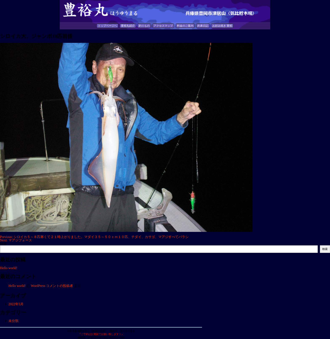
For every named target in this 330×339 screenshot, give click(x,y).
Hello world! (8, 268)
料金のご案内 (185, 25)
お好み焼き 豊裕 (222, 25)
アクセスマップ (163, 25)
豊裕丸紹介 (128, 25)
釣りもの (144, 25)
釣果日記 (202, 25)
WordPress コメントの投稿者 (52, 286)
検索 (3, 243)
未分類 (13, 321)
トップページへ (107, 25)
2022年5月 (16, 304)
